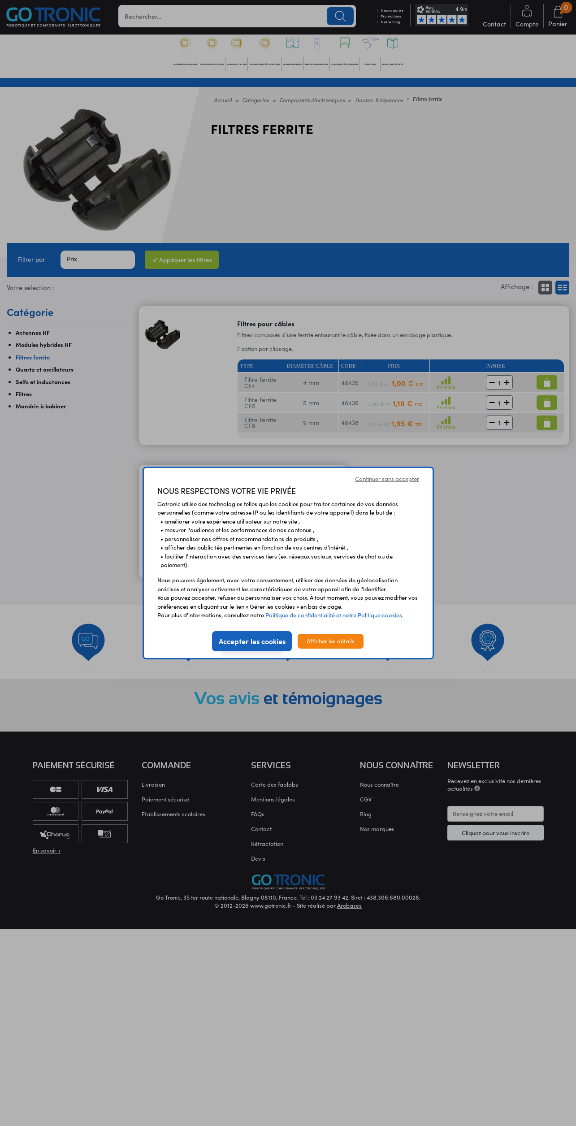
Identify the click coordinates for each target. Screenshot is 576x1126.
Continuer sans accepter (387, 479)
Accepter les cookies (252, 641)
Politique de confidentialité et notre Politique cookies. (334, 615)
